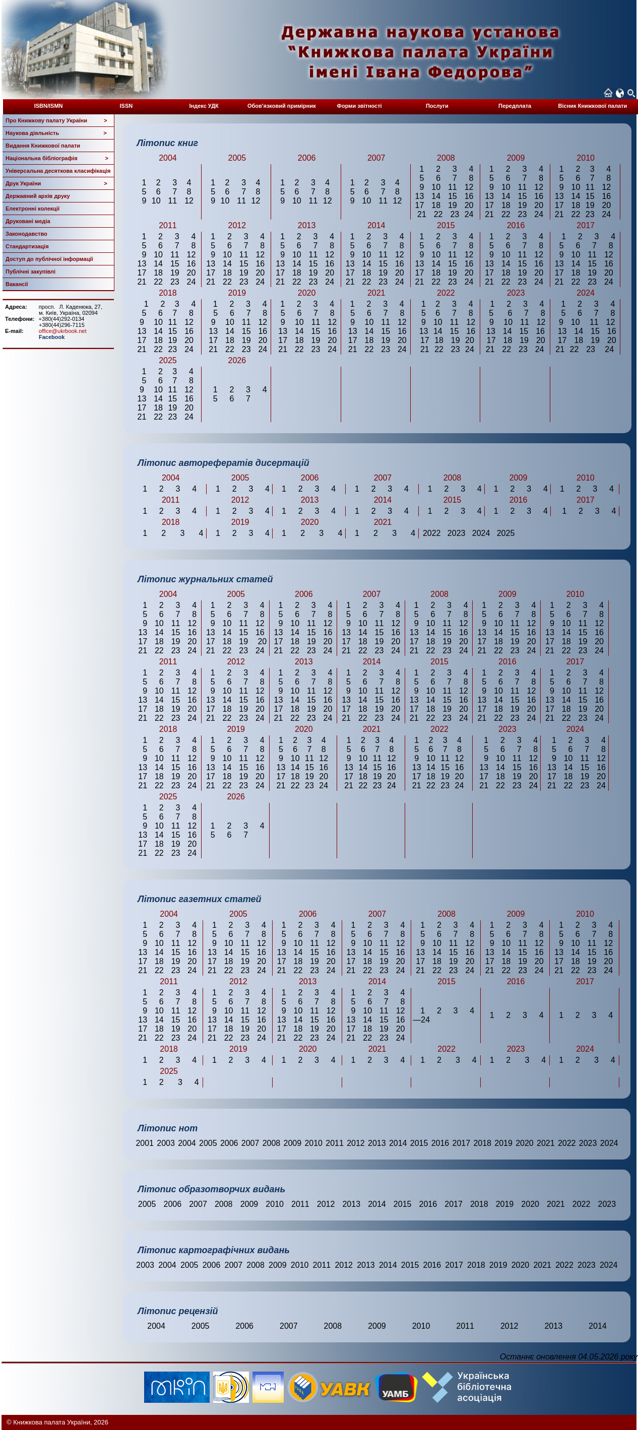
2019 (503, 1143)
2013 (377, 1143)
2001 (145, 1143)
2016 (440, 1143)
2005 (208, 1143)
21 (421, 214)
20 (469, 205)
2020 (525, 1143)
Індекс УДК (204, 106)
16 (469, 196)
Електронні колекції (32, 209)
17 (419, 205)
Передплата (514, 106)
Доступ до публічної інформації (49, 259)
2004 (187, 1143)
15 (452, 196)
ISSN (126, 106)
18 (435, 205)
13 (419, 196)
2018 (482, 1143)
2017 (462, 1143)
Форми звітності (359, 106)
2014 (398, 1143)
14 (435, 196)
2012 (356, 1143)
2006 (229, 1143)
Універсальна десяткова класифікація (58, 171)
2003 (166, 1143)
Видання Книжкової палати (43, 146)
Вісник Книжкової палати (592, 106)
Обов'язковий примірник (281, 106)
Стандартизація (27, 246)
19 (452, 205)
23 (454, 214)
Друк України (56, 183)
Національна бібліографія (57, 158)
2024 (609, 1143)
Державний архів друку (38, 196)
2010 (313, 1143)
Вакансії (17, 284)
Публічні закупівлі (30, 271)
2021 (546, 1143)
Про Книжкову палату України (56, 120)
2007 (250, 1143)
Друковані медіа (28, 221)
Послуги (437, 106)
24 (469, 214)
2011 (335, 1143)
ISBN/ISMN (48, 106)
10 (156, 200)
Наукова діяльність (56, 133)
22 (438, 214)
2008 (272, 1143)
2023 (588, 1143)
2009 (293, 1143)
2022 (567, 1143)
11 (172, 200)
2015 (419, 1143)
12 (189, 200)
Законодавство (26, 234)
